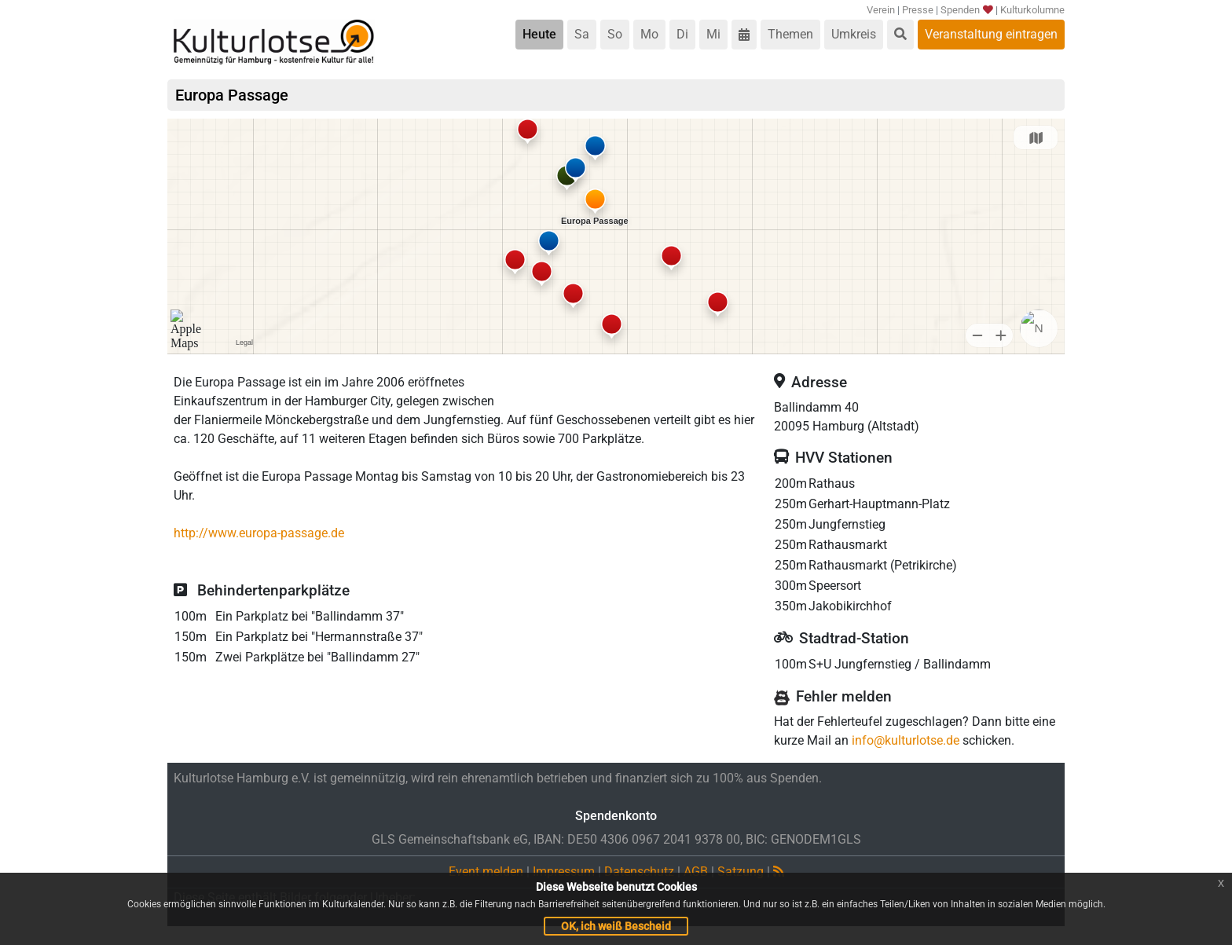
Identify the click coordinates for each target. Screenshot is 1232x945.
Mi (713, 34)
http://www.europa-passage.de (259, 533)
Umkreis (853, 34)
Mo (649, 34)
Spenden (966, 10)
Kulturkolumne (1032, 10)
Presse (917, 10)
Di (682, 34)
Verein (881, 10)
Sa (581, 34)
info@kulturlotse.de (905, 740)
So (614, 34)
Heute (539, 34)
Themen (790, 34)
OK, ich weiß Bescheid (616, 926)
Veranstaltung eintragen (991, 34)
